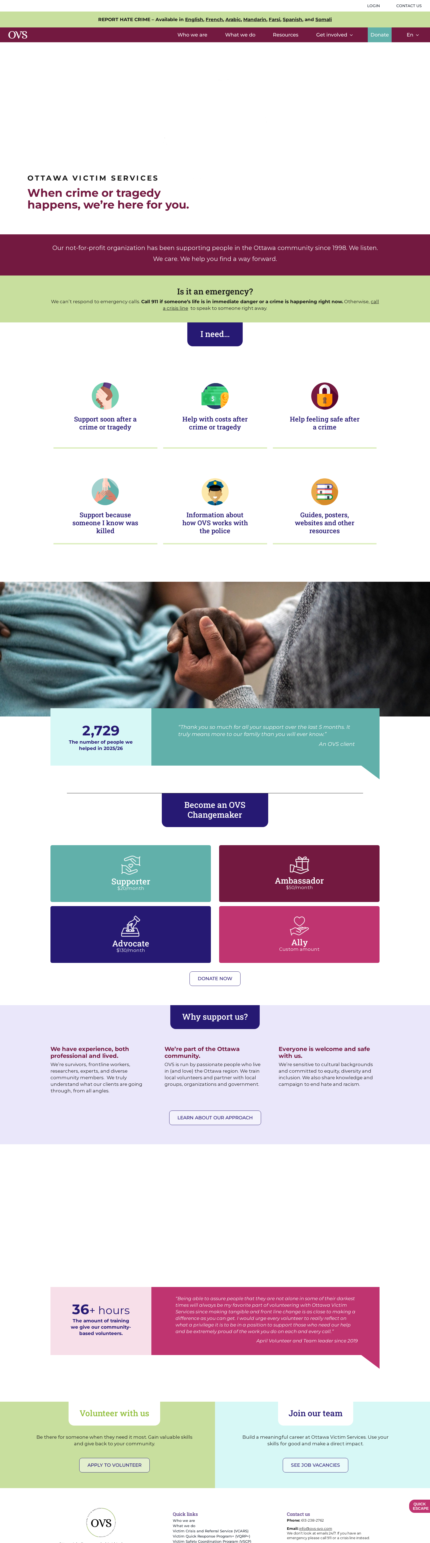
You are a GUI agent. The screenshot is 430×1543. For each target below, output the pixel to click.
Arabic (233, 19)
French (214, 19)
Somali (323, 19)
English (194, 19)
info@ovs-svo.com (315, 1528)
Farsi (274, 19)
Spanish (292, 19)
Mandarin (254, 19)
